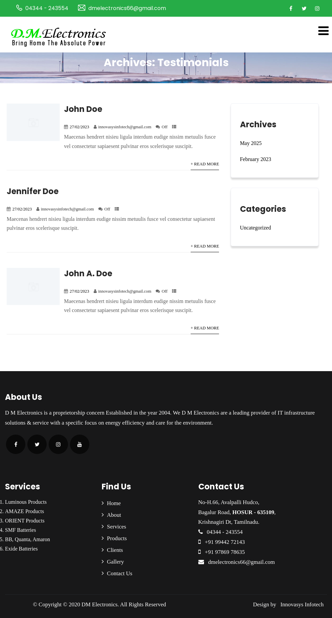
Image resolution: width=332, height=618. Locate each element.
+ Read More (205, 164)
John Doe (83, 109)
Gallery (115, 562)
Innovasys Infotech (301, 604)
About (114, 515)
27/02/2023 (79, 127)
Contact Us (119, 573)
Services (116, 526)
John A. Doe (88, 273)
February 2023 (255, 159)
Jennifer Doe (33, 191)
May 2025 (251, 143)
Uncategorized (255, 227)
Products (117, 538)
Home (114, 503)
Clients (115, 550)
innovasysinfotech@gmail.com (124, 127)
